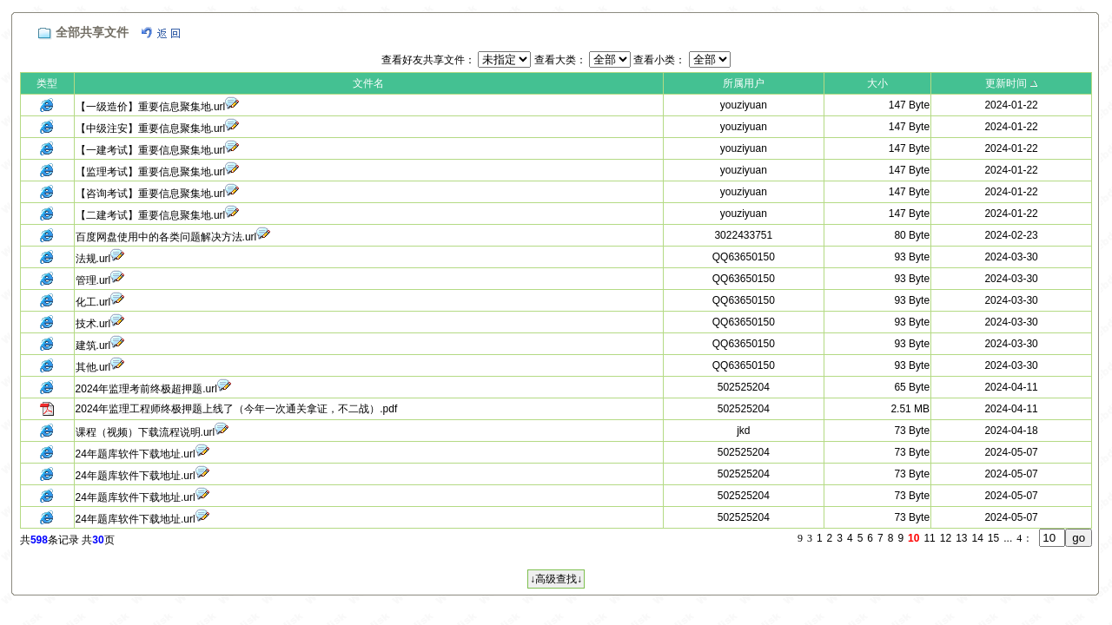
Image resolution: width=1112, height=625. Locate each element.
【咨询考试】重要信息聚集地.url (151, 194)
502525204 (744, 387)
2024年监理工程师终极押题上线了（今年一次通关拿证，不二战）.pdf (237, 409)
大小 (877, 83)
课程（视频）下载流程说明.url (145, 432)
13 (961, 538)
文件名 (368, 83)
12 (945, 538)
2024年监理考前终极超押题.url (146, 389)
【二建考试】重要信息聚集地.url (151, 215)
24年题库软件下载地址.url (135, 454)
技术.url (93, 324)
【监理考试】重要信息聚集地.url (151, 172)
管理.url (93, 280)
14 (977, 538)
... (1007, 538)
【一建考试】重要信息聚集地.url (151, 150)
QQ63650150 (743, 257)
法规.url (93, 259)
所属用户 (743, 83)
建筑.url (93, 345)
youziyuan (743, 105)
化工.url (93, 302)
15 (993, 538)
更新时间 (1006, 83)
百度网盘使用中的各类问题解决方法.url (166, 237)
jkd (743, 430)
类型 (46, 83)
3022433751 (743, 235)
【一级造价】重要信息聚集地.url (151, 107)
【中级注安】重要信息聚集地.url (151, 128)
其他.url (93, 367)
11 (929, 538)
